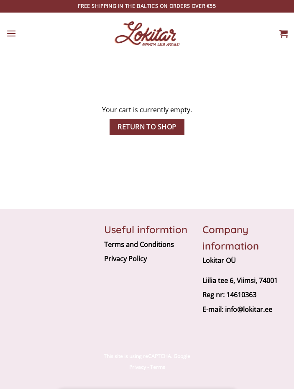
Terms (157, 367)
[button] (11, 33)
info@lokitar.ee (248, 309)
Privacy (137, 367)
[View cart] (283, 33)
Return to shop (147, 126)
